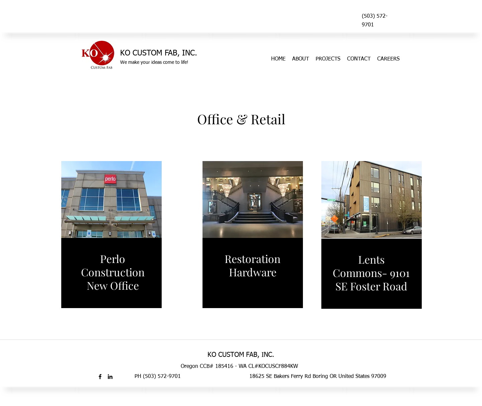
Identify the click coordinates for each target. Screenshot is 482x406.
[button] (111, 199)
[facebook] (100, 376)
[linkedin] (110, 376)
